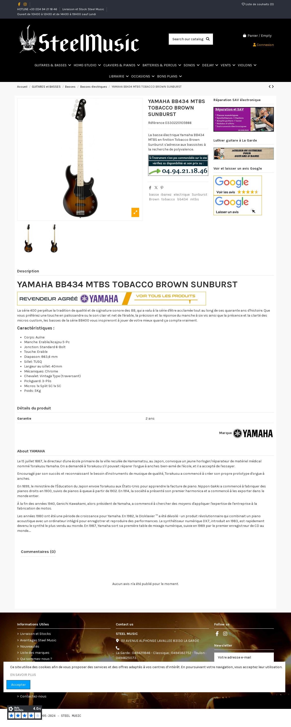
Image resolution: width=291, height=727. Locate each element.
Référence (156, 123)
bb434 (182, 199)
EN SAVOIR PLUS (23, 675)
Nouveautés (29, 646)
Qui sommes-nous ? (36, 659)
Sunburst (199, 194)
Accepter (18, 685)
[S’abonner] (268, 657)
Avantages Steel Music (38, 640)
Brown (154, 199)
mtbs (194, 199)
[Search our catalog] (208, 39)
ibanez (166, 194)
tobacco (168, 199)
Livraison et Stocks (35, 634)
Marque (225, 433)
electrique (182, 194)
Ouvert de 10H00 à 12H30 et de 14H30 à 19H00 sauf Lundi (56, 14)
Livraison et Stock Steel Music (83, 9)
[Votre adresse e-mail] (238, 657)
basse (154, 194)
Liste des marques (34, 653)
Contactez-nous (33, 696)
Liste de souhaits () (258, 4)
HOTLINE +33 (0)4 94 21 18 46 (37, 9)
